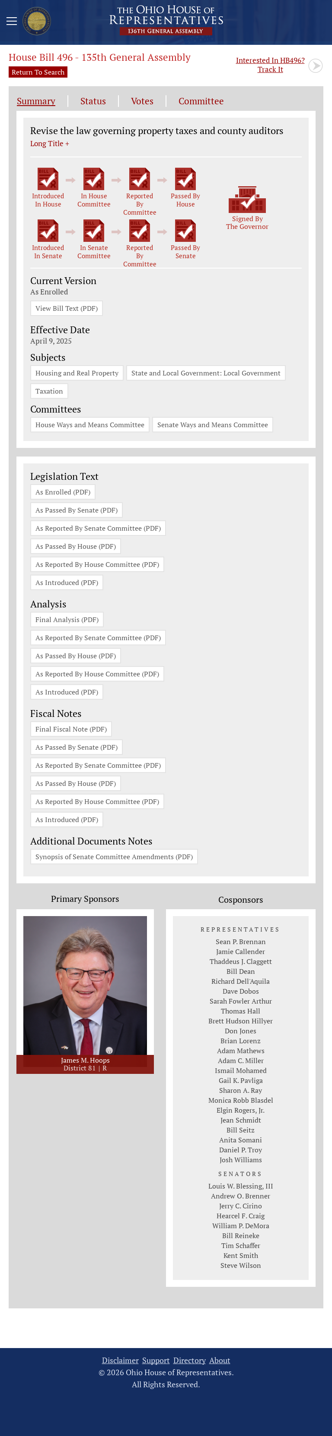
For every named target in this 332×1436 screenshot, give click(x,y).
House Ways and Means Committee (89, 424)
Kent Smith (240, 1255)
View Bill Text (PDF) (66, 308)
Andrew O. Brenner (240, 1196)
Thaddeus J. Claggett (241, 961)
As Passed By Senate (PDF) (76, 510)
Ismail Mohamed (241, 1070)
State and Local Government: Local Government (206, 373)
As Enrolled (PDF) (62, 492)
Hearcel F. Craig (241, 1216)
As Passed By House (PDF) (75, 546)
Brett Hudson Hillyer (240, 1021)
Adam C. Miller (241, 1060)
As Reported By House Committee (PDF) (97, 564)
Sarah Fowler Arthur (241, 1001)
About (219, 1360)
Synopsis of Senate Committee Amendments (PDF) (114, 856)
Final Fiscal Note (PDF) (71, 729)
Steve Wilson (240, 1265)
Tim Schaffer (240, 1245)
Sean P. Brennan (241, 941)
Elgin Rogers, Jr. (241, 1110)
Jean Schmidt (240, 1120)
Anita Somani (240, 1140)
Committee (201, 101)
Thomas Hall (240, 1011)
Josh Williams (241, 1160)
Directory (189, 1360)
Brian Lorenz (240, 1041)
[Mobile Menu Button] (11, 22)
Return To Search (38, 72)
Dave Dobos (241, 991)
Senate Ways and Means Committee (212, 424)
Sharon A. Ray (240, 1090)
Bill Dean (241, 971)
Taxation (49, 391)
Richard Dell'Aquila (240, 981)
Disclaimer (120, 1360)
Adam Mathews (241, 1050)
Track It (270, 64)
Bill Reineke (240, 1235)
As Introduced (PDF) (66, 582)
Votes (142, 101)
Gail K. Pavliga (241, 1080)
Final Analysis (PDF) (67, 619)
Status (93, 101)
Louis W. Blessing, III (240, 1186)
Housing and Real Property (76, 373)
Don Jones (240, 1031)
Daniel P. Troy (240, 1150)
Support (156, 1360)
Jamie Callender (240, 951)
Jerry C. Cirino (240, 1206)
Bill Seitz (241, 1130)
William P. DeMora (240, 1226)
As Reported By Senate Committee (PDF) (98, 528)
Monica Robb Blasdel (240, 1100)
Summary (36, 101)
